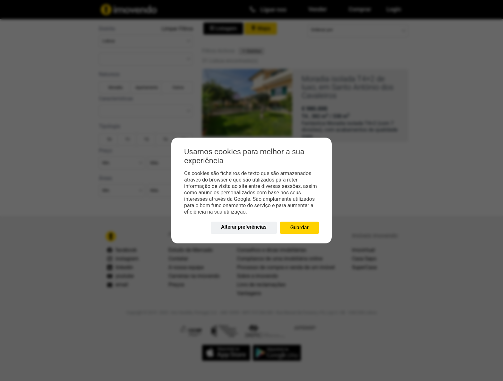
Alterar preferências (244, 227)
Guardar (299, 227)
